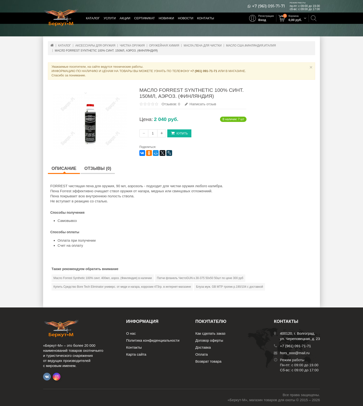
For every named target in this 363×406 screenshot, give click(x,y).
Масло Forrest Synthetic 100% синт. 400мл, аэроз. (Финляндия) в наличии (102, 278)
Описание (64, 168)
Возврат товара (208, 361)
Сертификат (144, 18)
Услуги (110, 18)
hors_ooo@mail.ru (295, 353)
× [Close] (311, 67)
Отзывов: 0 (171, 104)
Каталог (93, 18)
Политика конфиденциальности (152, 340)
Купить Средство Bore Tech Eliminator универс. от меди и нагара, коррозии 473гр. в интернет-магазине (122, 286)
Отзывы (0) (97, 168)
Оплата (201, 354)
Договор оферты (209, 340)
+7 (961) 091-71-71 (268, 6)
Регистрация (266, 15)
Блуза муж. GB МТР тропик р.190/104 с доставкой (229, 286)
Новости (185, 18)
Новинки (166, 18)
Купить (179, 133)
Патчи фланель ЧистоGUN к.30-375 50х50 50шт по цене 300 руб (200, 278)
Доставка (203, 347)
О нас (131, 333)
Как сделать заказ (210, 333)
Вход (262, 20)
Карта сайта (136, 354)
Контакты (205, 18)
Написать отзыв (200, 104)
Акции (125, 18)
